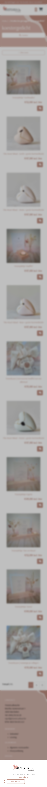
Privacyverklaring (23, 777)
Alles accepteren (35, 781)
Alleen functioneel (15, 781)
